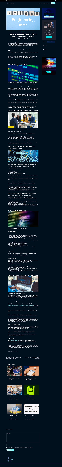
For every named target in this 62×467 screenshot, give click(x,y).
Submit (49, 16)
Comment (9, 433)
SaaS (39, 459)
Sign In (53, 3)
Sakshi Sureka (11, 399)
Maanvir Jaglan (21, 38)
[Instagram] (55, 465)
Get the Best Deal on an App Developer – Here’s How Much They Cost (14, 357)
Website (48, 459)
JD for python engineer (11, 349)
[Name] (11, 445)
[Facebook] (51, 465)
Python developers (25, 59)
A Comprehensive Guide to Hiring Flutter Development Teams (30, 417)
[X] (53, 465)
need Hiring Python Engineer (20, 349)
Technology (44, 459)
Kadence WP (22, 465)
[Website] (34, 445)
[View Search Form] (56, 1)
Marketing (53, 459)
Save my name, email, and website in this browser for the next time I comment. (20, 447)
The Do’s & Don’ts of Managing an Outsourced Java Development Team (15, 417)
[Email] (23, 445)
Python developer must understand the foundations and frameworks (20, 305)
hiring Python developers (14, 340)
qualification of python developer (13, 351)
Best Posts (40, 3)
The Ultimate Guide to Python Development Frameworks (32, 357)
